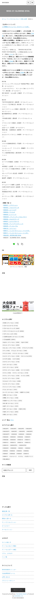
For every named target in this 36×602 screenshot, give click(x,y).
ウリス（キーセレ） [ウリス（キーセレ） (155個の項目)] (21, 353)
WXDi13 (13, 442)
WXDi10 (20, 439)
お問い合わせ (6, 577)
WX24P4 (29, 428)
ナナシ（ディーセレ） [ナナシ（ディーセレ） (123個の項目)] (11, 375)
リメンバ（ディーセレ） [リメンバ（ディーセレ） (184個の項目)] (12, 386)
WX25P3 (29, 431)
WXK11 (6, 456)
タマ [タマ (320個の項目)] (17, 359)
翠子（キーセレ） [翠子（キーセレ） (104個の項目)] (10, 409)
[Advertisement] (15, 286)
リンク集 (4, 557)
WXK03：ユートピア (9, 210)
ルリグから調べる (7, 515)
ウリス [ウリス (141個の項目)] (7, 353)
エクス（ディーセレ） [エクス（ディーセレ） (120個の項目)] (11, 356)
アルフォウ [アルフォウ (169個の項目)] (28, 348)
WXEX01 (6, 448)
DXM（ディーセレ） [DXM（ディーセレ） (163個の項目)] (11, 323)
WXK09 (19, 453)
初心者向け (7, 459)
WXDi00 (14, 434)
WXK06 (26, 451)
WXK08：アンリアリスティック (13, 224)
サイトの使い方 (6, 542)
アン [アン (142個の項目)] (7, 350)
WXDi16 (6, 445)
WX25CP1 (6, 431)
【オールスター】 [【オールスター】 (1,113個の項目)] (11, 325)
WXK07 (6, 453)
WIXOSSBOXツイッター (9, 569)
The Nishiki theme (21, 594)
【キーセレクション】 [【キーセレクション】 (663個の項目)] (11, 328)
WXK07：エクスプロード (11, 221)
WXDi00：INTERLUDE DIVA (12, 235)
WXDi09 (13, 439)
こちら (11, 54)
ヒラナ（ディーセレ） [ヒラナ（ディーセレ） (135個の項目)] (11, 378)
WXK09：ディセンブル (10, 226)
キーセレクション (7, 529)
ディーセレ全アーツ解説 (9, 549)
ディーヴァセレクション (9, 522)
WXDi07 (28, 437)
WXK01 (21, 448)
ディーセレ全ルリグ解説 (9, 546)
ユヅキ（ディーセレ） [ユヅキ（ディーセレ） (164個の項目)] (11, 384)
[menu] (32, 2)
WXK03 (6, 451)
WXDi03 (29, 434)
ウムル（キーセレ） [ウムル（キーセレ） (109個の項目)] (19, 350)
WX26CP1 (6, 434)
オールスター (6, 526)
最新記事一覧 (6, 511)
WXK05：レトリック (9, 214)
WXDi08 (6, 439)
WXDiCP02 (23, 445)
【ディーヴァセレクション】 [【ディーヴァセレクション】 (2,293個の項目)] (14, 331)
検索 (30, 470)
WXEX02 (13, 448)
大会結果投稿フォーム (8, 573)
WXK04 (13, 451)
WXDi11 (28, 439)
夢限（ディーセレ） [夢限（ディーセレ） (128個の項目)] (11, 398)
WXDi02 (21, 434)
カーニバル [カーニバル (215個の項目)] (27, 356)
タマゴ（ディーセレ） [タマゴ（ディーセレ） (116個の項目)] (11, 361)
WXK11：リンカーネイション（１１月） (16, 233)
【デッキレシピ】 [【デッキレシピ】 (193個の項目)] (10, 334)
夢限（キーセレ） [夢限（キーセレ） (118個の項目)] (10, 395)
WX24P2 (13, 428)
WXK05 (19, 451)
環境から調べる (6, 518)
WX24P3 (21, 428)
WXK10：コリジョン (9, 228)
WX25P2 (22, 431)
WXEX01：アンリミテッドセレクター (15, 217)
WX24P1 (6, 428)
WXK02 (28, 448)
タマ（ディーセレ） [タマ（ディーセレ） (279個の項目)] (11, 367)
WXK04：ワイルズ (9, 212)
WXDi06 (20, 437)
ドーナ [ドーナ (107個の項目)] (25, 370)
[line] (14, 244)
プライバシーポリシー (8, 580)
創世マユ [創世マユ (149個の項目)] (25, 392)
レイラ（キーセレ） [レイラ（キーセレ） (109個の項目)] (11, 392)
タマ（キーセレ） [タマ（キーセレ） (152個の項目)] (10, 364)
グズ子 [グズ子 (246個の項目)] (7, 359)
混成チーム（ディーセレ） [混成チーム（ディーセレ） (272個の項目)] (13, 400)
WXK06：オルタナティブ (11, 219)
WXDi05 (13, 437)
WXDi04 (6, 437)
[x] (18, 244)
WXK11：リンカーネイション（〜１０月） (16, 231)
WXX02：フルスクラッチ (11, 207)
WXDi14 (20, 442)
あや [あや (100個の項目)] (25, 342)
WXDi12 (6, 442)
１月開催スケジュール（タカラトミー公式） (16, 27)
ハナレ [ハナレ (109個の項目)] (25, 375)
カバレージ (14, 456)
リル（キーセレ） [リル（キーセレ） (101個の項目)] (10, 389)
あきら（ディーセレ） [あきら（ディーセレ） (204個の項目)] (11, 342)
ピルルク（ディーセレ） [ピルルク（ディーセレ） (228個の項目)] (12, 381)
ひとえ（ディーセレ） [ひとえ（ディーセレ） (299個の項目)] (11, 345)
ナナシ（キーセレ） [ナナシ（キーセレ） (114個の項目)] (21, 373)
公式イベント (29, 456)
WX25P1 (14, 431)
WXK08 (13, 453)
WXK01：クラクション (10, 205)
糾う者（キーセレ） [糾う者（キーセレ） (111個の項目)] (11, 403)
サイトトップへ (18, 590)
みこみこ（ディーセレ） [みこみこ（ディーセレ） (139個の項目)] (12, 348)
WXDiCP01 (14, 445)
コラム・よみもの (7, 553)
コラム (21, 456)
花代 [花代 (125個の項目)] (23, 409)
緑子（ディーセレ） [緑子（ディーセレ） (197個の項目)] (11, 406)
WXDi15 (28, 442)
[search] (28, 2)
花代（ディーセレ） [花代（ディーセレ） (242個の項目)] (11, 411)
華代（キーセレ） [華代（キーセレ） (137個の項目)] (10, 414)
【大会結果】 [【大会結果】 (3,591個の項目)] (9, 339)
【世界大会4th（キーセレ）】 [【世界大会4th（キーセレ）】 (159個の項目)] (14, 336)
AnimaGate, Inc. (18, 596)
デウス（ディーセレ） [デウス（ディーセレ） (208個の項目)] (11, 370)
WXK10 (26, 453)
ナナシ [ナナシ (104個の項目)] (7, 373)
